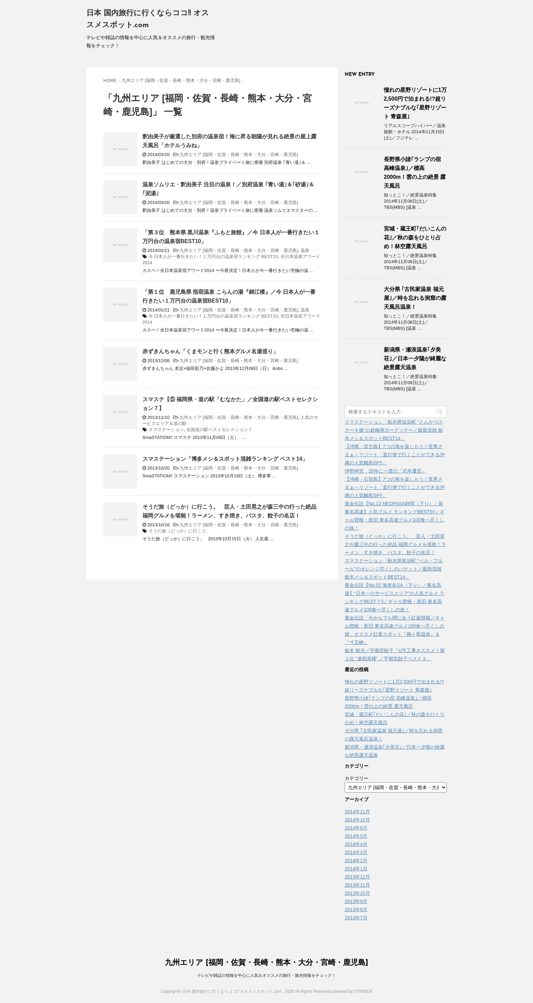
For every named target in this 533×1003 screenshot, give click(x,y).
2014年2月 (356, 860)
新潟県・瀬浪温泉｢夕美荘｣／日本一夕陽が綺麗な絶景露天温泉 (415, 358)
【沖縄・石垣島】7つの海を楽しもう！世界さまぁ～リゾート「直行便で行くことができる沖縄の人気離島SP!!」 (395, 487)
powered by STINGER (352, 991)
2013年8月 (356, 909)
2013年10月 (357, 893)
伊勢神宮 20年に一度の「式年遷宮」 (385, 471)
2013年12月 (357, 877)
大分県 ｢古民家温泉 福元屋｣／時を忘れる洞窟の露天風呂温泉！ (415, 298)
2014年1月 (356, 868)
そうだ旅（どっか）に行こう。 (179, 530)
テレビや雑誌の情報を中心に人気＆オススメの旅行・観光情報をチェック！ (266, 975)
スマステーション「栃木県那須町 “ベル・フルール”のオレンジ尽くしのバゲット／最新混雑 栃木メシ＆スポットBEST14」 (394, 569)
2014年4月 (356, 844)
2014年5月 (356, 836)
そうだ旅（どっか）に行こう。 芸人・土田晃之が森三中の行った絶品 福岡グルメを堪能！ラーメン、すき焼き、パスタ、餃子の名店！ (395, 544)
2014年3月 (356, 852)
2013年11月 (357, 885)
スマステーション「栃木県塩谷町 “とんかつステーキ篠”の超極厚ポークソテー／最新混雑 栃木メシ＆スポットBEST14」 (394, 430)
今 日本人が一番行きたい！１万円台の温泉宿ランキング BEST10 (213, 256)
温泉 (304, 250)
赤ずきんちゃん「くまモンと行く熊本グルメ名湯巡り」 (210, 351)
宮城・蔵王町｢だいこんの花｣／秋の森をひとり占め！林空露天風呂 (415, 237)
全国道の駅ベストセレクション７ (219, 429)
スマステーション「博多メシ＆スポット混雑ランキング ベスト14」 (225, 459)
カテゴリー (356, 778)
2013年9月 (356, 901)
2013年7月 (356, 917)
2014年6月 (356, 828)
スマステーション (166, 429)
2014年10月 (357, 819)
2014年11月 (357, 811)
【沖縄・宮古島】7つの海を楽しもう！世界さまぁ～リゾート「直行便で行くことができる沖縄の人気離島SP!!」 (395, 454)
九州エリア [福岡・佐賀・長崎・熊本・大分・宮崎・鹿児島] (238, 154)
